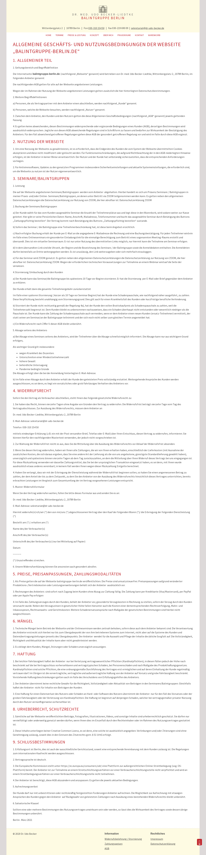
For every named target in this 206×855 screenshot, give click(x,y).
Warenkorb (154, 35)
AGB (107, 848)
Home (48, 35)
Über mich (108, 35)
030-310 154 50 (96, 28)
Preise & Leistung (77, 35)
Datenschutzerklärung (162, 843)
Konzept (94, 35)
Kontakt (139, 35)
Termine (60, 35)
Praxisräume (124, 35)
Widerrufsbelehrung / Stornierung (123, 838)
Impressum (156, 838)
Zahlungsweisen (113, 843)
